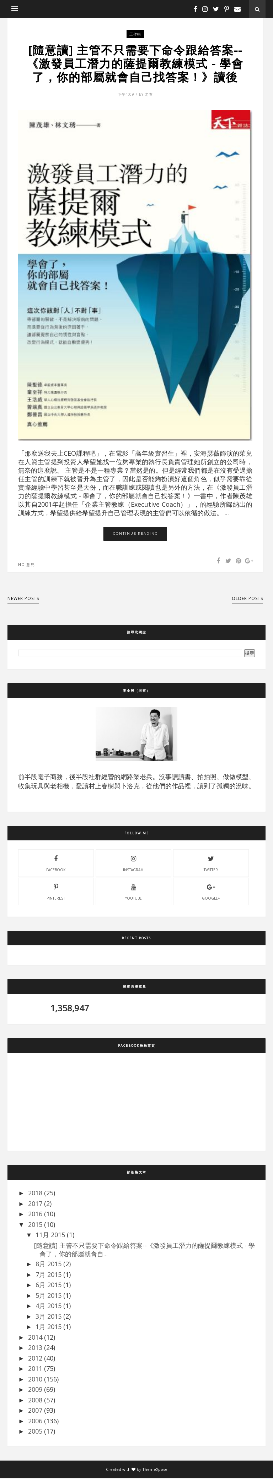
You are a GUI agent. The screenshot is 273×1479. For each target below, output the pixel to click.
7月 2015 (48, 1275)
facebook (55, 863)
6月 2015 (48, 1285)
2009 (35, 1390)
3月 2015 (48, 1316)
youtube (133, 891)
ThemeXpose (154, 1470)
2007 (35, 1411)
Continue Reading (135, 534)
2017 (35, 1204)
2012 (35, 1358)
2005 (35, 1432)
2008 (35, 1400)
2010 (35, 1379)
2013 (35, 1348)
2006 (35, 1421)
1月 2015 (48, 1327)
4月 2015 (48, 1306)
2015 (35, 1225)
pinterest (56, 891)
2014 (35, 1337)
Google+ (211, 891)
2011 (35, 1369)
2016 (35, 1214)
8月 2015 (48, 1264)
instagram (133, 863)
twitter (211, 863)
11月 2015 (50, 1235)
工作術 (135, 34)
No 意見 (26, 564)
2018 (35, 1193)
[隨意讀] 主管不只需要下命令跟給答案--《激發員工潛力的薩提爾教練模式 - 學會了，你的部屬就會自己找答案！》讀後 (135, 63)
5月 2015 (48, 1295)
